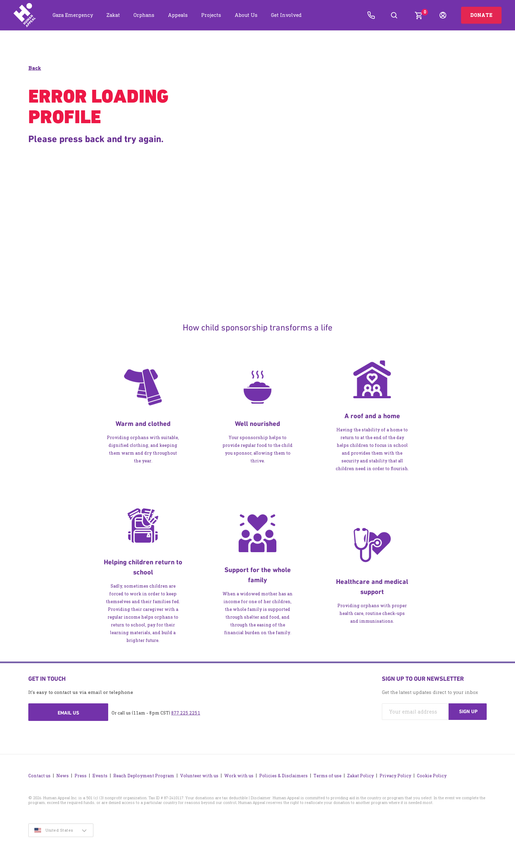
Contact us (39, 774)
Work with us (238, 774)
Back (34, 68)
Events (100, 774)
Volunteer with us (199, 774)
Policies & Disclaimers (283, 774)
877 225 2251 (185, 713)
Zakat (113, 15)
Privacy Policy (395, 774)
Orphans (143, 15)
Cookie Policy (432, 774)
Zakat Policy (360, 774)
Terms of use (327, 774)
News (62, 774)
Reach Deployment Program (143, 774)
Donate (481, 15)
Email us (68, 713)
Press (80, 774)
